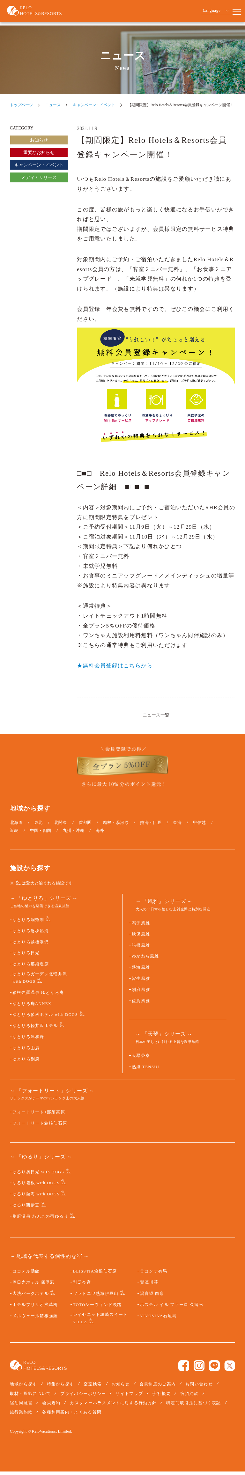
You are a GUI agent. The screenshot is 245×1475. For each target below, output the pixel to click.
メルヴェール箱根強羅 (35, 1319)
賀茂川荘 (149, 1286)
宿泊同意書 (21, 1406)
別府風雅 (141, 993)
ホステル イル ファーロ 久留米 (172, 1308)
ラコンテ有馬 (153, 1275)
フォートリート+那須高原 (38, 1115)
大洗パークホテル (30, 1297)
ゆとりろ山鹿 (26, 1051)
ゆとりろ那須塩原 (30, 967)
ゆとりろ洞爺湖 (28, 923)
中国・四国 (40, 834)
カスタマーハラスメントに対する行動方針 (113, 1406)
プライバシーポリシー (83, 1397)
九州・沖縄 (73, 834)
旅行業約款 (21, 1415)
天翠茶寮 (141, 1059)
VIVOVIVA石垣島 (158, 1319)
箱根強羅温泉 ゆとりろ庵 (38, 996)
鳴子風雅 (141, 926)
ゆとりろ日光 (26, 957)
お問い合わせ (199, 1387)
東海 (177, 826)
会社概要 (161, 1397)
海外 (100, 834)
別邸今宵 (82, 1286)
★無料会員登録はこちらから (115, 666)
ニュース (53, 105)
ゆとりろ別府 (26, 1062)
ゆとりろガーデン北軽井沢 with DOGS (39, 981)
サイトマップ (129, 1397)
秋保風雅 (141, 938)
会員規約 (51, 1406)
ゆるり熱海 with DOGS (36, 1197)
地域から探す (23, 1387)
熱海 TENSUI (145, 1070)
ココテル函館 (26, 1275)
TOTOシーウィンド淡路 (97, 1308)
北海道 (16, 826)
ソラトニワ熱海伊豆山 (96, 1297)
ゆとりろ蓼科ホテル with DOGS (45, 1018)
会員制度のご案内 (157, 1387)
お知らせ (39, 140)
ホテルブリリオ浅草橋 (35, 1308)
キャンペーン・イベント (94, 105)
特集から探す (60, 1387)
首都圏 (85, 826)
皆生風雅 (141, 982)
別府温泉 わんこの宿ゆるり (40, 1220)
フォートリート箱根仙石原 (39, 1127)
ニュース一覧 (156, 714)
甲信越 (199, 826)
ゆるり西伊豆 (26, 1209)
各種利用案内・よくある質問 (71, 1415)
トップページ (21, 105)
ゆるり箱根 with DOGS (36, 1187)
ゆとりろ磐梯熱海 (30, 934)
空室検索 (93, 1387)
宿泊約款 (189, 1397)
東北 (38, 826)
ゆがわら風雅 (145, 960)
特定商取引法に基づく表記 (193, 1406)
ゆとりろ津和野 (28, 1040)
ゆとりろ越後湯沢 (30, 945)
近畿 (14, 834)
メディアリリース (39, 177)
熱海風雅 (141, 971)
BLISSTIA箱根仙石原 (95, 1275)
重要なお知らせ (39, 152)
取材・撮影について (30, 1397)
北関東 (60, 826)
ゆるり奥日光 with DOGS (38, 1175)
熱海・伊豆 (150, 826)
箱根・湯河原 (116, 826)
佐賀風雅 (141, 1004)
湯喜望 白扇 (152, 1297)
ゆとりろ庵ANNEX (32, 1007)
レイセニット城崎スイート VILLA (100, 1322)
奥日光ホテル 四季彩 (33, 1286)
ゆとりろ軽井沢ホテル (35, 1029)
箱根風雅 (141, 949)
